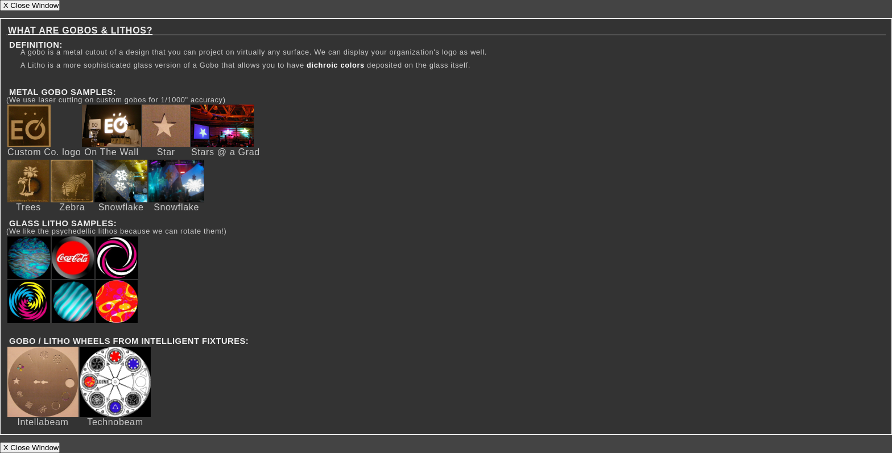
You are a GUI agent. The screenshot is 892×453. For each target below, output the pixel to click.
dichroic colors (336, 65)
